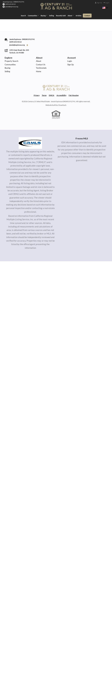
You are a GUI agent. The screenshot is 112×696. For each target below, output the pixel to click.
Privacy (37, 102)
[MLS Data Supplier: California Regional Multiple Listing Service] (30, 149)
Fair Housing (73, 102)
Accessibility (61, 102)
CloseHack (62, 111)
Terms (44, 102)
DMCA (51, 102)
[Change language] (105, 7)
